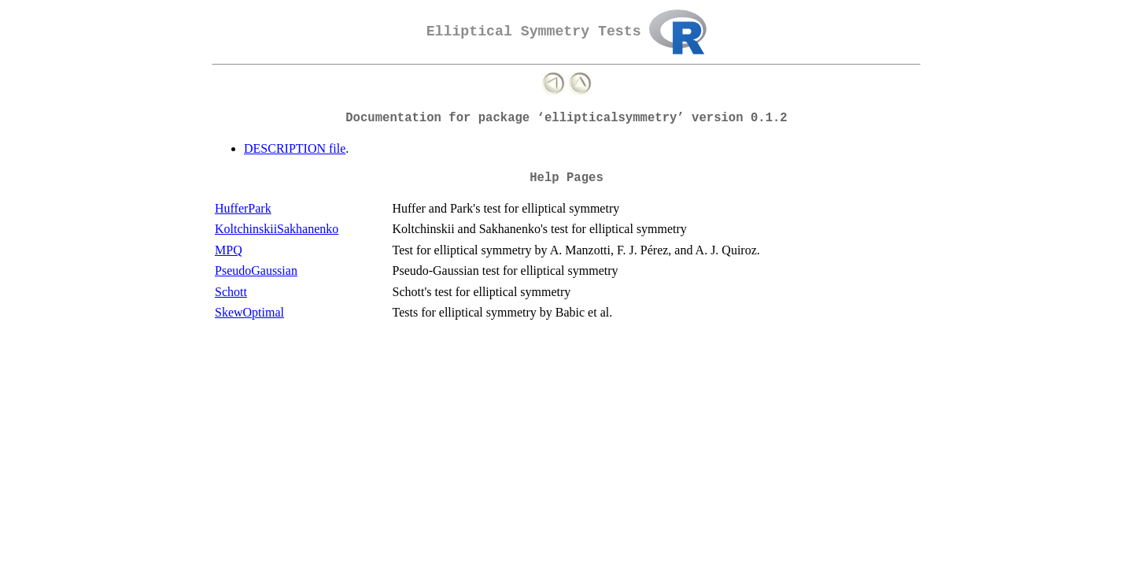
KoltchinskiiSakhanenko (276, 228)
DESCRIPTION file (294, 148)
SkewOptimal (249, 312)
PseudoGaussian (256, 270)
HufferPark (243, 208)
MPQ (228, 250)
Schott (231, 291)
